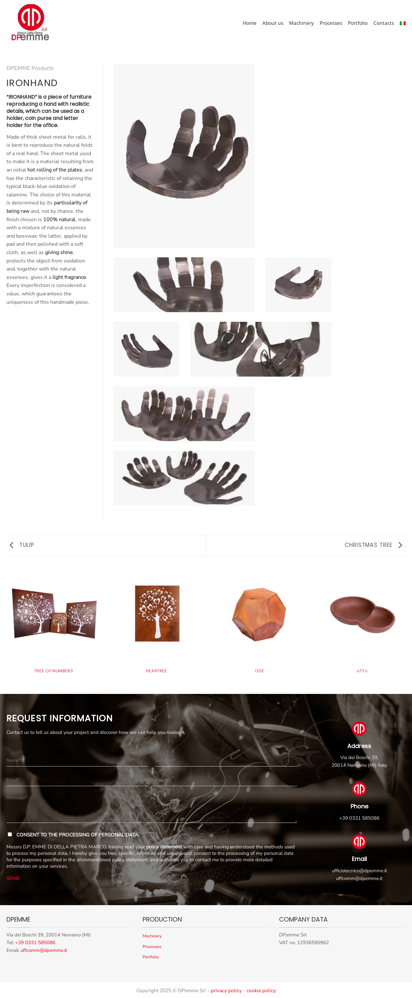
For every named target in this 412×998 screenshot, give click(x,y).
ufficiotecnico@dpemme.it (359, 870)
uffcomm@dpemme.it (359, 878)
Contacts (383, 23)
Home (250, 23)
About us (272, 23)
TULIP (22, 545)
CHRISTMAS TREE (373, 545)
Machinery (301, 23)
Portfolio (358, 23)
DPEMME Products (30, 68)
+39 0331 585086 (359, 818)
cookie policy (261, 990)
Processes (331, 23)
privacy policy (226, 990)
